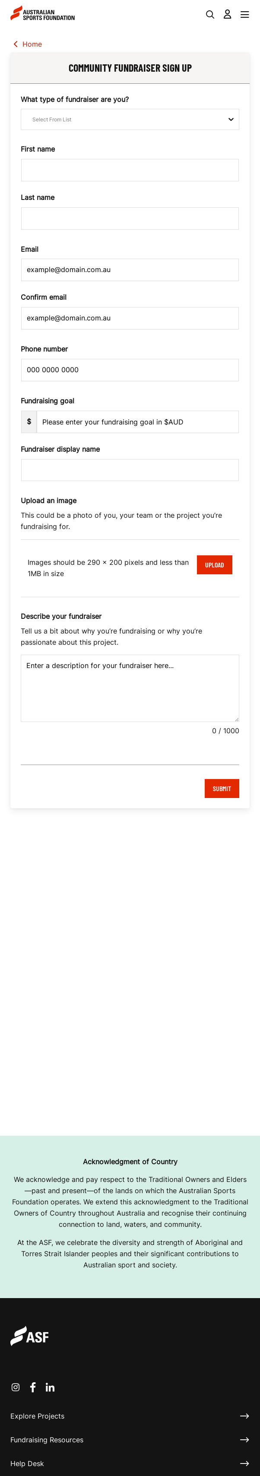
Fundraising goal (47, 400)
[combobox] (26, 119)
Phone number (44, 349)
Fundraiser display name (60, 449)
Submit (222, 788)
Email (29, 249)
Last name (37, 197)
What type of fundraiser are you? (75, 99)
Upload (214, 565)
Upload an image (48, 500)
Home (26, 44)
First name (38, 149)
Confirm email (44, 297)
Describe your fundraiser (61, 616)
